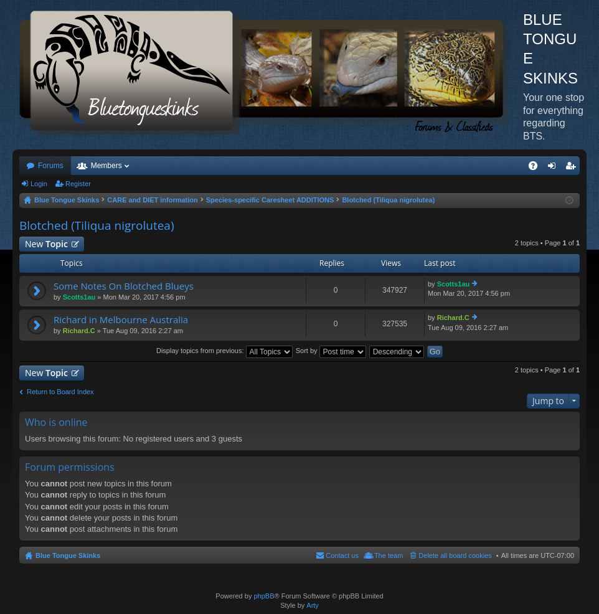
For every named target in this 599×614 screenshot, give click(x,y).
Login (39, 183)
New (46, 244)
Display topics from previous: (224, 350)
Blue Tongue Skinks (67, 555)
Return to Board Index (60, 391)
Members (106, 165)
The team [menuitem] (388, 555)
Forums (51, 165)
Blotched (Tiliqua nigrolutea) (96, 225)
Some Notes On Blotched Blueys (124, 286)
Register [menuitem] (573, 168)
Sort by (331, 350)
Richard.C (79, 330)
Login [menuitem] (554, 168)
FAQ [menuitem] (537, 168)
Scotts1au (79, 297)
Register (78, 183)
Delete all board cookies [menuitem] (454, 555)
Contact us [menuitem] (342, 555)
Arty (312, 605)
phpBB (263, 596)
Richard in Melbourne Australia (121, 320)
